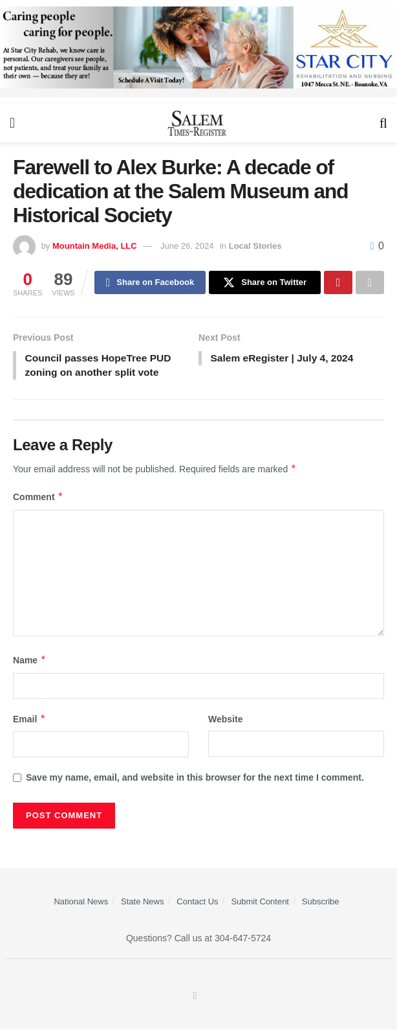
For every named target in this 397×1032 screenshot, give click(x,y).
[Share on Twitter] (265, 283)
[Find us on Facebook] (195, 998)
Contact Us (197, 903)
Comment (38, 499)
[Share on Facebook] (150, 283)
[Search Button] (383, 123)
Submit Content (260, 903)
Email (29, 722)
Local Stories (255, 246)
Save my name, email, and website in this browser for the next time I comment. (195, 780)
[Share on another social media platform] (370, 283)
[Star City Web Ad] (198, 51)
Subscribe (320, 903)
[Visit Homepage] (197, 123)
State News (142, 903)
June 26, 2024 (186, 246)
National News (81, 903)
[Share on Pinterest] (338, 283)
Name (30, 663)
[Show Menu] (12, 123)
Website (225, 722)
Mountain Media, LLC (94, 246)
